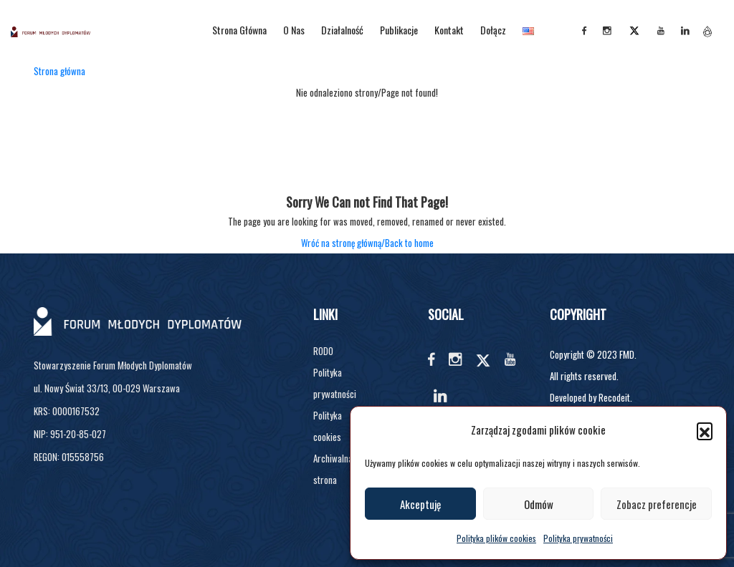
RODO (323, 351)
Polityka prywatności (578, 538)
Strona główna (239, 29)
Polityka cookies (327, 426)
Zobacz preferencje (656, 504)
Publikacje (399, 29)
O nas (294, 29)
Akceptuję (420, 504)
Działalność (342, 29)
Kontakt (449, 29)
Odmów (538, 504)
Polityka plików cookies (496, 538)
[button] (704, 430)
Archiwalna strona (333, 469)
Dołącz (493, 29)
